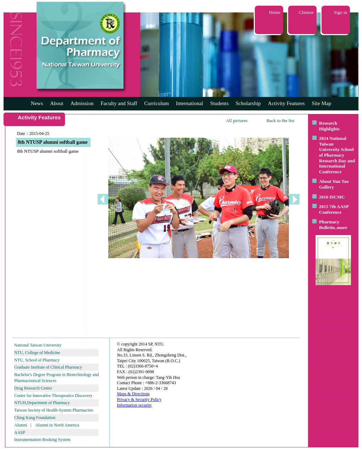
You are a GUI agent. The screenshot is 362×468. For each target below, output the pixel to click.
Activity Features (286, 103)
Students (219, 103)
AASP (19, 432)
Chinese (306, 12)
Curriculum (156, 103)
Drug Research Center (33, 388)
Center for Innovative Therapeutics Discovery (53, 395)
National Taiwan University (37, 345)
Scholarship (248, 103)
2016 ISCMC (332, 197)
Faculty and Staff (119, 103)
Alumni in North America (57, 425)
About (57, 103)
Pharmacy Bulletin (329, 224)
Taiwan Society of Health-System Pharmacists (53, 410)
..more (341, 227)
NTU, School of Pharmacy (37, 360)
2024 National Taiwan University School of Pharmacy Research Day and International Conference (337, 155)
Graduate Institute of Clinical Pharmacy (48, 367)
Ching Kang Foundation (34, 417)
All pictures (236, 120)
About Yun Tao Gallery (334, 184)
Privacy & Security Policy (139, 399)
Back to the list (280, 120)
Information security (134, 405)
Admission (81, 103)
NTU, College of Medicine (37, 352)
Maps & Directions (133, 393)
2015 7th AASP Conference (334, 209)
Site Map (321, 103)
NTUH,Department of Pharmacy (42, 402)
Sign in (340, 12)
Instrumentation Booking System (42, 439)
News (37, 103)
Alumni (20, 425)
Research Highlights (329, 125)
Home (274, 12)
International (189, 103)
